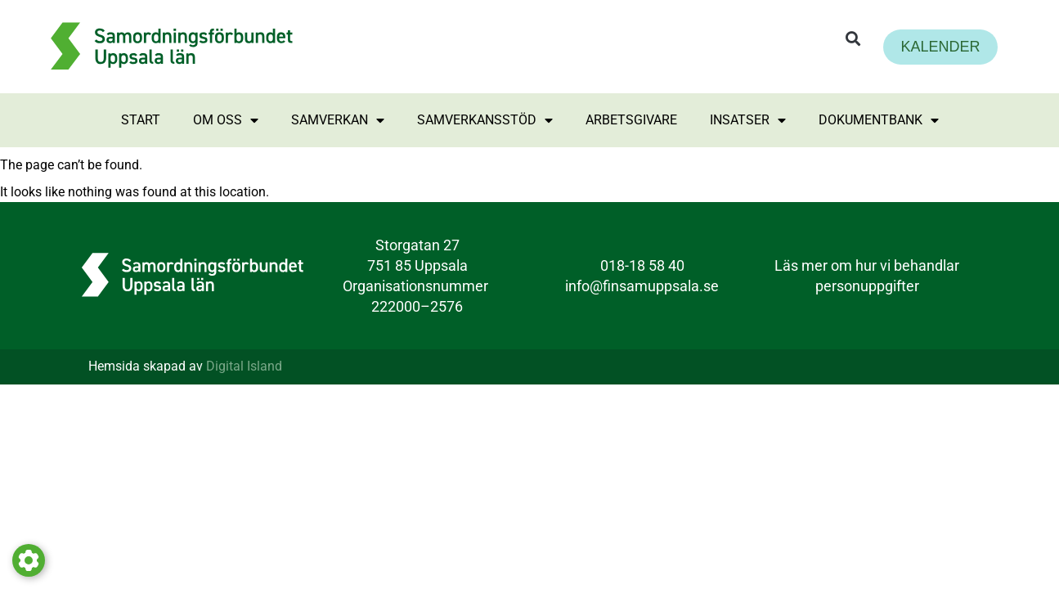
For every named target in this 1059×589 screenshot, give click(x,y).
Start (140, 120)
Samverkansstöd (485, 120)
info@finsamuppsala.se (642, 285)
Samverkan (337, 120)
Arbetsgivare (631, 120)
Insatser (748, 120)
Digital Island (244, 366)
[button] (853, 38)
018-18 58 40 (642, 265)
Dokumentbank (879, 120)
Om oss (225, 120)
